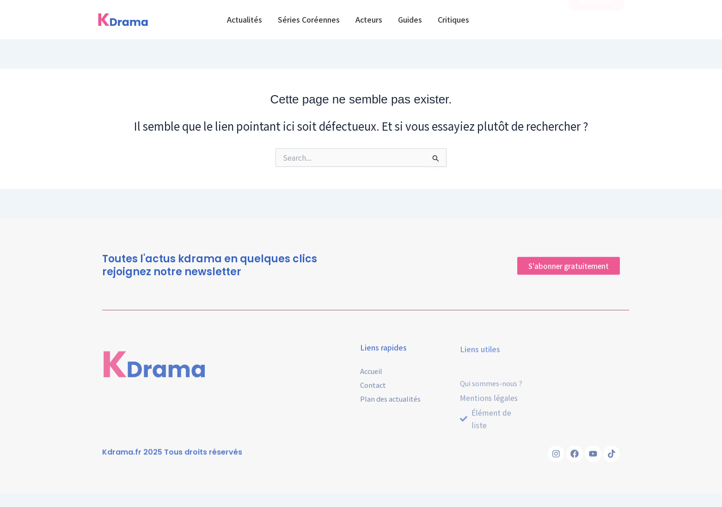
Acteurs (368, 19)
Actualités (244, 19)
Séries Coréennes (309, 19)
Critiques (453, 19)
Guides (410, 19)
